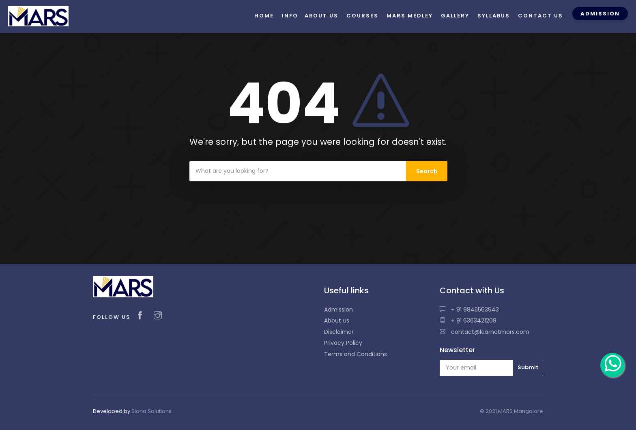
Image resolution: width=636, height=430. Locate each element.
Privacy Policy (343, 343)
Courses (362, 15)
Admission (338, 309)
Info (290, 15)
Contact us (540, 15)
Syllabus (493, 15)
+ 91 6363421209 (468, 320)
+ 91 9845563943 (469, 309)
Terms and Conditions (355, 354)
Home (264, 15)
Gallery (455, 15)
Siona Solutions (151, 411)
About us (336, 320)
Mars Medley (410, 15)
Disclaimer (339, 332)
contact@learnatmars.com (484, 332)
